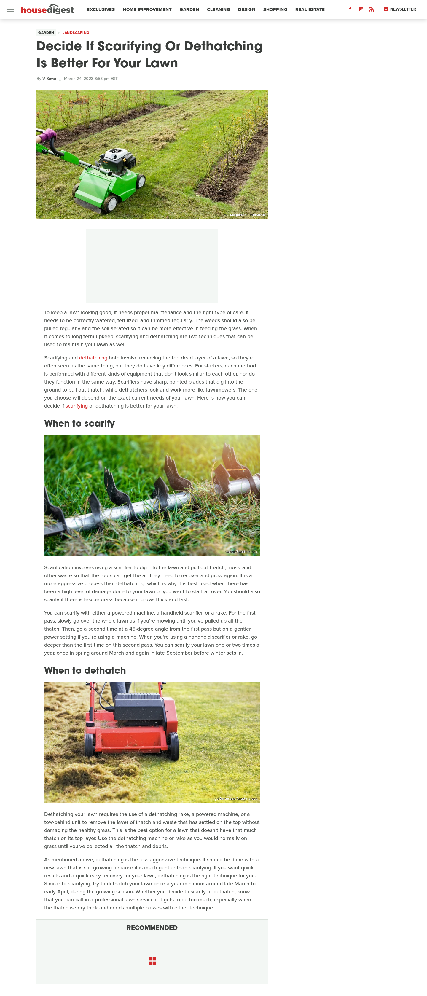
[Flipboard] (361, 10)
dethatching (93, 358)
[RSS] (371, 10)
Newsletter (400, 9)
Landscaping (76, 32)
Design (246, 9)
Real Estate (310, 9)
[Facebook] (350, 10)
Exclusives (101, 9)
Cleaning (218, 9)
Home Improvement (147, 9)
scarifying (77, 406)
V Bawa (49, 79)
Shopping (275, 9)
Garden (189, 9)
